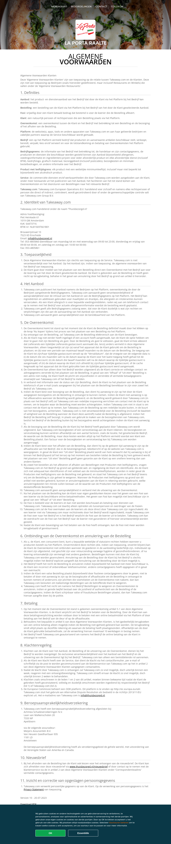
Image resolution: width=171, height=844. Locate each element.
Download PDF (28, 804)
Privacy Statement (34, 789)
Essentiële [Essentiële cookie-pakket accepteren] (83, 833)
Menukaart (59, 6)
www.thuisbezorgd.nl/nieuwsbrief (89, 766)
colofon (117, 6)
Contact (101, 6)
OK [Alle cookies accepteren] (50, 833)
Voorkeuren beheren (119, 822)
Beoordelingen (81, 6)
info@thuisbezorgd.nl (40, 238)
